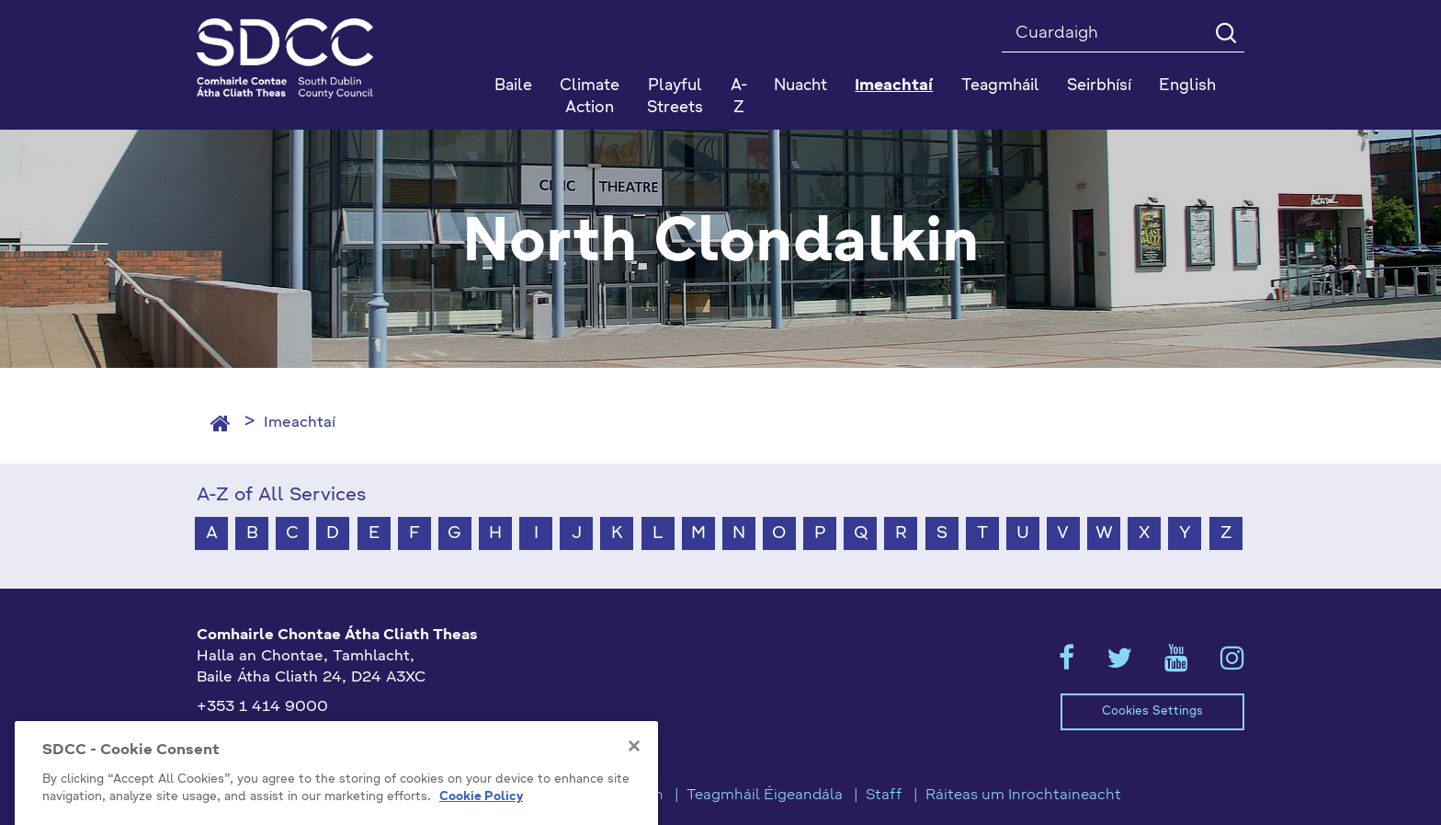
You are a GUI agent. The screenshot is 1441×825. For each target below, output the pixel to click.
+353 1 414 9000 (262, 707)
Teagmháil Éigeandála (764, 795)
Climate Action (589, 97)
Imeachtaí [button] (894, 86)
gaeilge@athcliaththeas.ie (292, 737)
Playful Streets (675, 97)
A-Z (739, 97)
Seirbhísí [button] (1099, 86)
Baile (513, 86)
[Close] (634, 793)
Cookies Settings (1152, 711)
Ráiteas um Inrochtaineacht (1023, 795)
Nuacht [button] (800, 86)
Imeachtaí (299, 423)
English (1187, 86)
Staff (884, 795)
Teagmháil (1000, 86)
